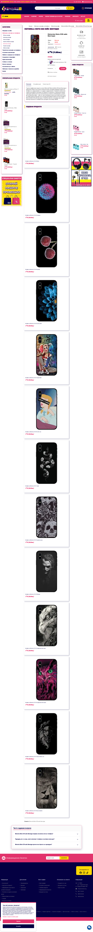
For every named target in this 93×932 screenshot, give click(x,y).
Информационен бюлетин (45, 889)
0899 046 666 (81, 894)
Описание (28, 84)
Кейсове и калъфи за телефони (41, 26)
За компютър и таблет (8, 66)
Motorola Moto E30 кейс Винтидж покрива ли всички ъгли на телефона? (34, 834)
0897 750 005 (81, 891)
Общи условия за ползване (8, 896)
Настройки (18, 926)
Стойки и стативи (7, 62)
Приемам (18, 921)
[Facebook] (81, 873)
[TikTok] (87, 873)
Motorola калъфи (55, 26)
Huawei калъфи (6, 45)
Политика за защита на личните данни (10, 916)
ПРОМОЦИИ (88, 8)
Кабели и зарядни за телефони (11, 54)
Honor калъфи (6, 39)
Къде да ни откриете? (7, 885)
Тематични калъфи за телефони (11, 50)
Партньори (23, 887)
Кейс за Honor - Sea (84, 144)
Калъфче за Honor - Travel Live (80, 113)
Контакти (75, 16)
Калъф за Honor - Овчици (79, 75)
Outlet (83, 16)
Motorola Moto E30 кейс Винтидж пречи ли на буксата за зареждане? (33, 844)
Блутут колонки (6, 64)
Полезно (67, 16)
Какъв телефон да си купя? (54, 16)
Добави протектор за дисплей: (54, 59)
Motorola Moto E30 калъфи (67, 26)
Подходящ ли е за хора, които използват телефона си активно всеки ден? (34, 839)
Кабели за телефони (37, 911)
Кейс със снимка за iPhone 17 (11, 89)
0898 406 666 (81, 896)
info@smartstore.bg (82, 888)
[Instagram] (84, 873)
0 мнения (58, 47)
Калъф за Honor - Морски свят (80, 94)
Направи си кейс (7, 30)
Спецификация (37, 84)
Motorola (57, 40)
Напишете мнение (52, 48)
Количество (50, 68)
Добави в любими (52, 72)
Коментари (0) (46, 84)
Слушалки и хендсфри (8, 57)
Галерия (33, 16)
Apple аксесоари (7, 59)
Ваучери (23, 885)
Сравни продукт (52, 76)
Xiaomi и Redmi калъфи (8, 41)
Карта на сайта (61, 887)
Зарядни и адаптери (46, 911)
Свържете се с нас (62, 883)
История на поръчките (44, 885)
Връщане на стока (43, 892)
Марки (41, 16)
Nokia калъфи (6, 48)
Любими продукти (43, 887)
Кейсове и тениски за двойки (10, 69)
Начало (26, 16)
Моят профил (42, 883)
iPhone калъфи (6, 35)
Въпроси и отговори (6, 900)
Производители (24, 883)
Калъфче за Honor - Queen (79, 131)
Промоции (23, 889)
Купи (63, 68)
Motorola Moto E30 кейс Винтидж (84, 26)
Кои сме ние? (5, 883)
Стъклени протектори (8, 52)
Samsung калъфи (7, 37)
